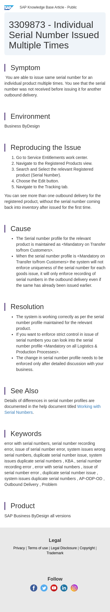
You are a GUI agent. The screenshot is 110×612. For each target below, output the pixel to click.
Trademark (55, 553)
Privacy (19, 548)
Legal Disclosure (64, 548)
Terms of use (38, 548)
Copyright (87, 548)
